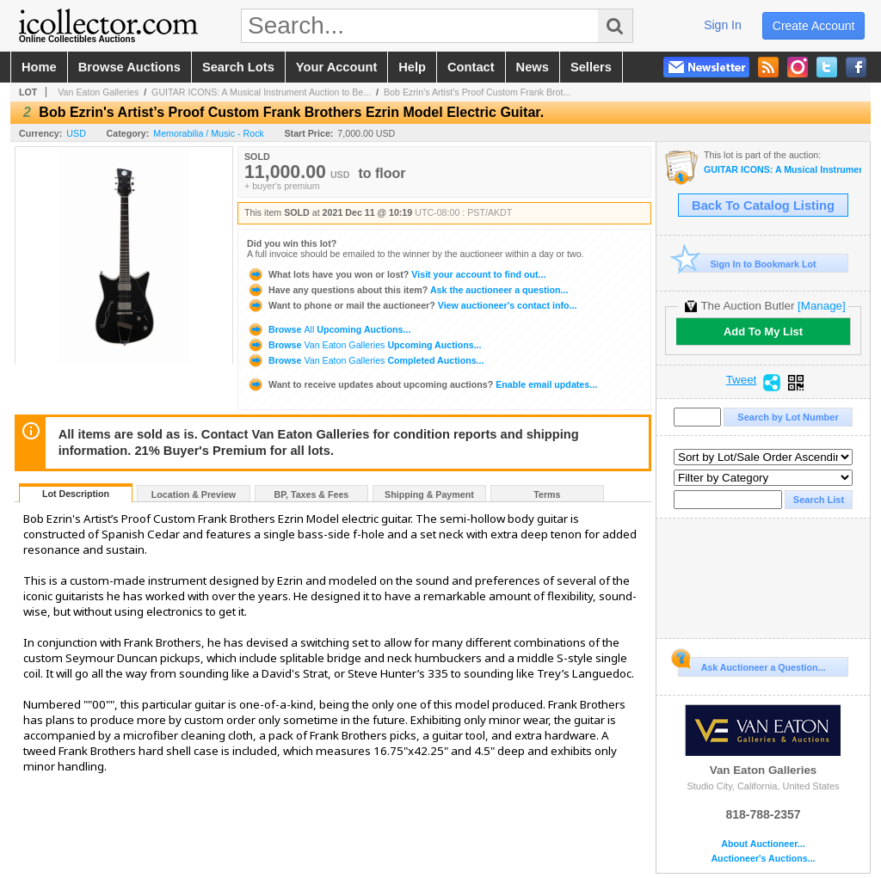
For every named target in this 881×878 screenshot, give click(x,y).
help (412, 67)
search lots (238, 67)
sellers (591, 67)
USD (76, 133)
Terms (546, 494)
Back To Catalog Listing (763, 205)
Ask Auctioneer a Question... (751, 664)
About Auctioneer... (762, 844)
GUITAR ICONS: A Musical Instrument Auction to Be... (261, 92)
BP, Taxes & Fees (311, 494)
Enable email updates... (422, 384)
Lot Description (75, 493)
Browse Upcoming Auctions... (328, 329)
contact (471, 67)
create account (814, 26)
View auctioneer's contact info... (411, 305)
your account (336, 67)
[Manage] (821, 305)
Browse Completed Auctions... (365, 360)
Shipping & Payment (429, 494)
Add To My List (763, 331)
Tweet (741, 380)
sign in (723, 25)
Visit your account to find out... (396, 274)
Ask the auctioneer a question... (407, 290)
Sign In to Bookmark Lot (747, 263)
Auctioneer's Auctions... (763, 858)
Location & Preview (193, 494)
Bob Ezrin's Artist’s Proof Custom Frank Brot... (477, 92)
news (532, 67)
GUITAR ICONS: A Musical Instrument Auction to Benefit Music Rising (782, 170)
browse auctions (129, 67)
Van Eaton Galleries (98, 92)
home (39, 67)
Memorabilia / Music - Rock (208, 133)
